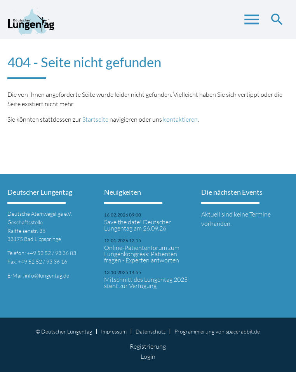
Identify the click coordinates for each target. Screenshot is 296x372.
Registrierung (148, 346)
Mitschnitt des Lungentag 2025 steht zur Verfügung (146, 282)
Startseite (95, 119)
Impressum (114, 331)
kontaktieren (180, 119)
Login (148, 356)
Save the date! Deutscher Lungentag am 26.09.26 (137, 225)
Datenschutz (150, 331)
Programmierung (194, 331)
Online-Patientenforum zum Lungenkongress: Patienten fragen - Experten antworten (141, 254)
